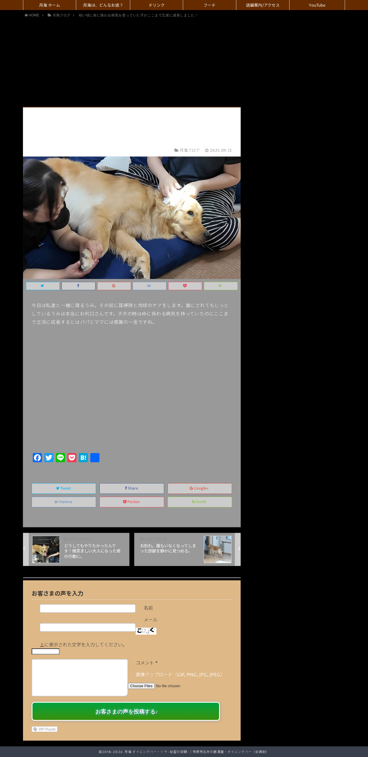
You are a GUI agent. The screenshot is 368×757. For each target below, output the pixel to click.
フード (210, 5)
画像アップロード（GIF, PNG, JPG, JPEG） (180, 675)
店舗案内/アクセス (263, 5)
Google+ (200, 488)
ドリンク (157, 5)
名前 (148, 608)
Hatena (64, 502)
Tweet (64, 488)
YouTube (317, 5)
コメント (147, 663)
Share (132, 488)
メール (151, 620)
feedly (199, 502)
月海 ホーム (49, 5)
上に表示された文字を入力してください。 (83, 645)
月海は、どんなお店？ (103, 5)
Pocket (132, 502)
